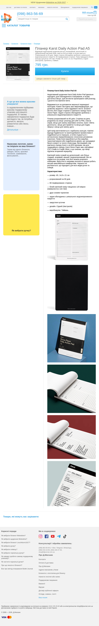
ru (92, 7)
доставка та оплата (20, 7)
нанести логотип (52, 7)
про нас (8, 7)
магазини (41, 7)
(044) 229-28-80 (54, 606)
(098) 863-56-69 (30, 14)
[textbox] (41, 19)
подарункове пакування (80, 7)
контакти (32, 7)
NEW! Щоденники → (49, 2)
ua (96, 7)
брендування (65, 7)
